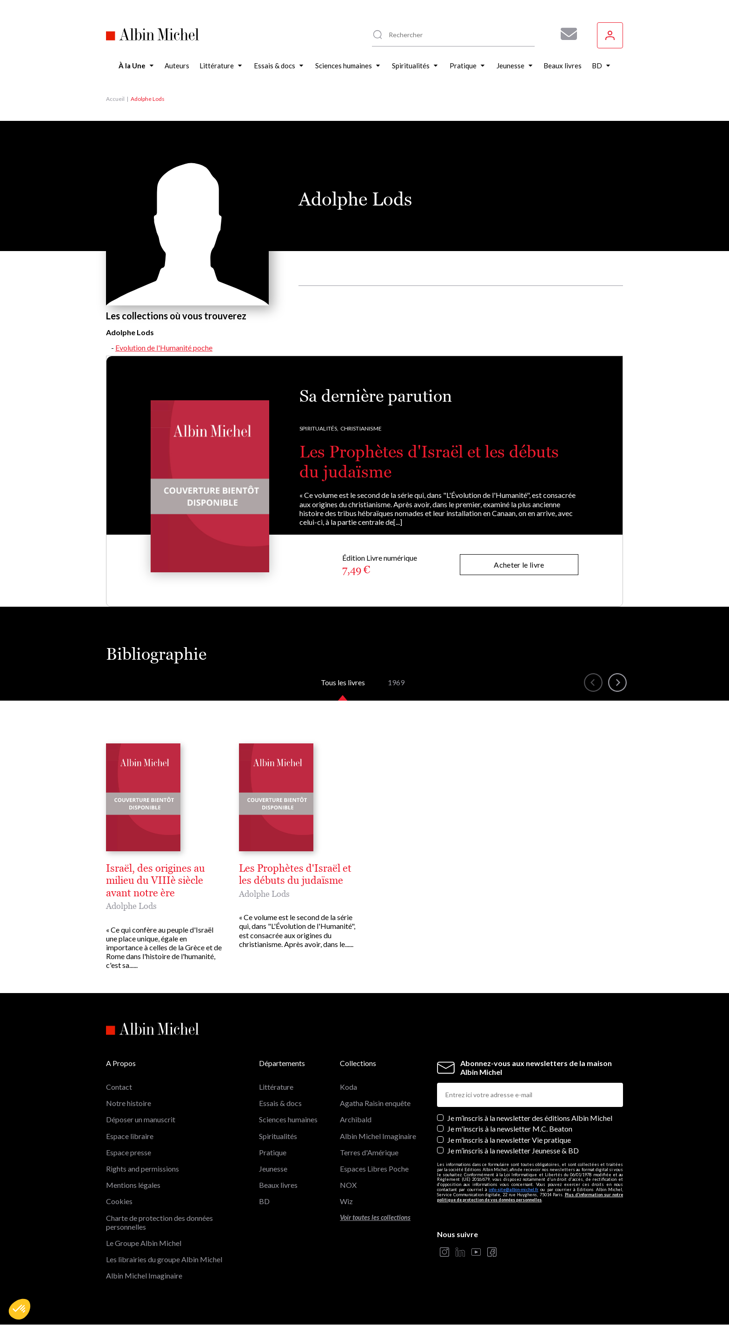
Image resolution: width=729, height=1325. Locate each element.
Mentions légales (133, 1184)
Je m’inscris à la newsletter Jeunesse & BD (513, 1150)
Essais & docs (280, 1103)
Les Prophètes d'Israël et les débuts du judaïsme (295, 874)
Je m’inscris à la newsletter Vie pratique (509, 1139)
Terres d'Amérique (369, 1152)
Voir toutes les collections (375, 1217)
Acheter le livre (519, 564)
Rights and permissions (142, 1168)
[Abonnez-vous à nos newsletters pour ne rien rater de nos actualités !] (565, 34)
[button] (19, 1309)
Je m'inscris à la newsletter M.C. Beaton (509, 1128)
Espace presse (128, 1152)
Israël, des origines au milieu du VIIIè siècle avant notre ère (155, 880)
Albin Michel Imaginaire (144, 1275)
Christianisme (361, 428)
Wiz (346, 1201)
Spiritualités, (319, 428)
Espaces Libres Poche (374, 1168)
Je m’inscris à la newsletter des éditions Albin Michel (529, 1117)
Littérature (276, 1086)
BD (264, 1201)
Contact (119, 1086)
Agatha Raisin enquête (375, 1103)
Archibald (355, 1119)
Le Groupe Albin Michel (143, 1243)
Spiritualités (278, 1136)
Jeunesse (273, 1168)
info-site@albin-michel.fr (513, 1189)
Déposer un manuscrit (140, 1119)
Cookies (119, 1201)
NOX (348, 1184)
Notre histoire (128, 1103)
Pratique (272, 1152)
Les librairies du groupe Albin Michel (164, 1259)
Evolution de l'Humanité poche (163, 347)
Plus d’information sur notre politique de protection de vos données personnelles (530, 1197)
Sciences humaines (288, 1119)
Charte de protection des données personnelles (159, 1222)
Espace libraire (129, 1136)
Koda (348, 1086)
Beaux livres (278, 1184)
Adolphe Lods (131, 906)
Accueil (115, 98)
